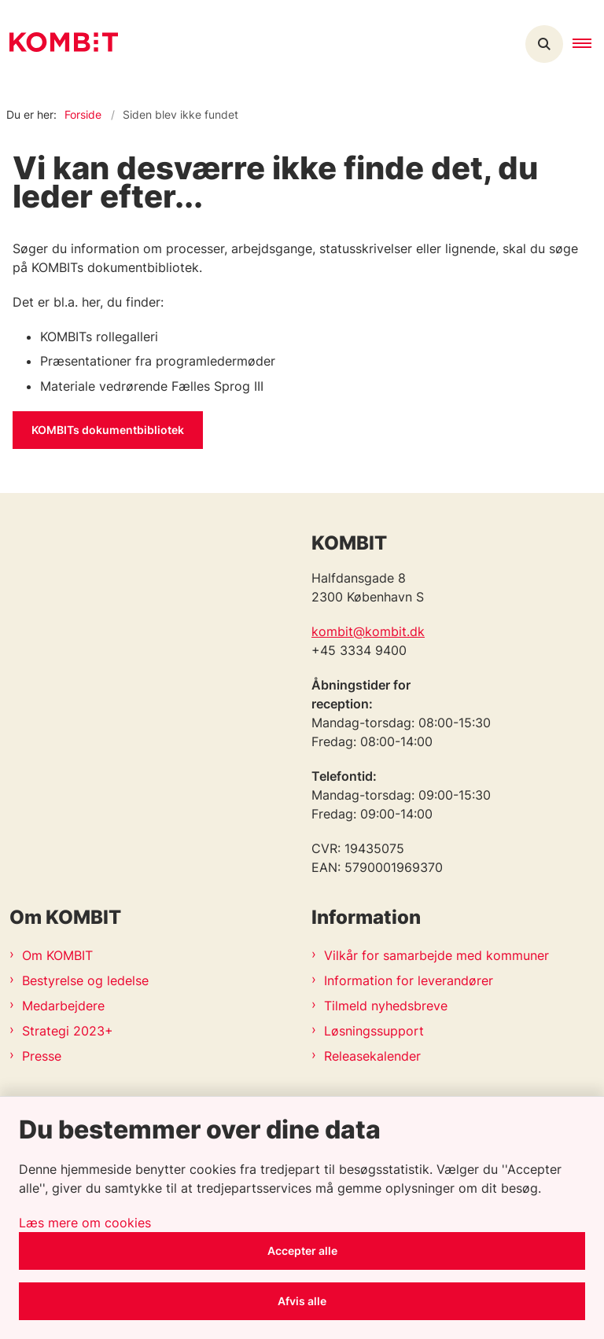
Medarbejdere (63, 1005)
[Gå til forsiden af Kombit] (59, 44)
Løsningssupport (374, 1031)
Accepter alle (302, 1250)
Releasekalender (372, 1056)
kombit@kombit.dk (368, 631)
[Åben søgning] (544, 44)
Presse (41, 1056)
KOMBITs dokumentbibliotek (107, 429)
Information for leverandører (408, 980)
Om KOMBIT (57, 955)
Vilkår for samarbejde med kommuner (436, 955)
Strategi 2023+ (67, 1031)
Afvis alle (302, 1301)
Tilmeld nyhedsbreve (385, 1005)
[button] (588, 44)
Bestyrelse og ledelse (85, 980)
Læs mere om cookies (85, 1222)
